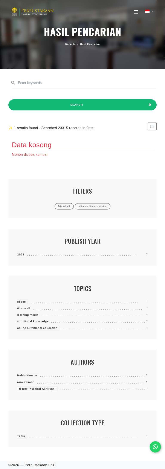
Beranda (70, 44)
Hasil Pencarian (90, 44)
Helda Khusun (27, 375)
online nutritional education (37, 328)
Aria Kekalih (26, 382)
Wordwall (23, 308)
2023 (20, 254)
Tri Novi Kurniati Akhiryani (36, 388)
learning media (28, 314)
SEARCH (77, 106)
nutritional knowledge (33, 321)
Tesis (21, 436)
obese (21, 301)
